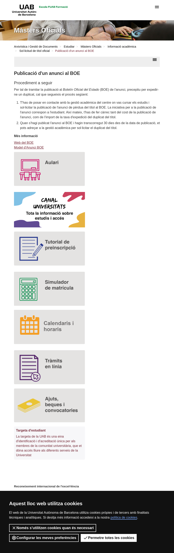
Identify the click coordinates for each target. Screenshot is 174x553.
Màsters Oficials (91, 46)
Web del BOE (24, 142)
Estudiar (69, 46)
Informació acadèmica (122, 46)
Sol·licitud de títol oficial (34, 50)
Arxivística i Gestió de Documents (36, 46)
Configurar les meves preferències (44, 537)
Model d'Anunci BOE (29, 147)
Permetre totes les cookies (108, 537)
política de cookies (124, 517)
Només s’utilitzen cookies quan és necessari (53, 527)
